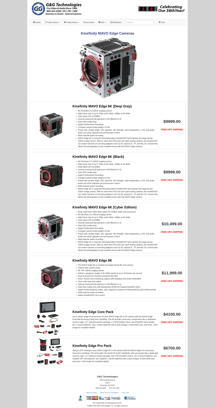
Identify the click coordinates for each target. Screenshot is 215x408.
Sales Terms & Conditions (109, 393)
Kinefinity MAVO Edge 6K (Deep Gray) (98, 106)
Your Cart (125, 393)
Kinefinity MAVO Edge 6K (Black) (94, 156)
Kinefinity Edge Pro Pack (88, 346)
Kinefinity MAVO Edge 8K (88, 260)
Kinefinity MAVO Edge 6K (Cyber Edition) (101, 207)
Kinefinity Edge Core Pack (89, 312)
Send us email (91, 393)
